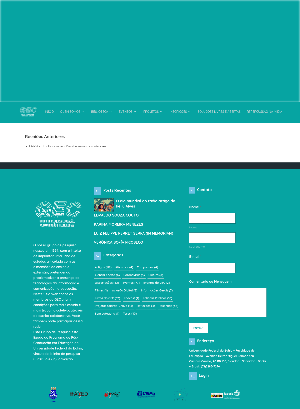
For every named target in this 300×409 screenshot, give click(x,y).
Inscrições (180, 112)
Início (47, 112)
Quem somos (70, 112)
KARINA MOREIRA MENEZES (118, 224)
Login (204, 378)
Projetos (152, 112)
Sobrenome (197, 248)
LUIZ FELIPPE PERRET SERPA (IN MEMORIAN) (133, 233)
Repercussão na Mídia (266, 112)
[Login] (193, 379)
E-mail (195, 258)
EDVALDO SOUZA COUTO (116, 215)
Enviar (198, 329)
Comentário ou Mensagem (210, 283)
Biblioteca (101, 112)
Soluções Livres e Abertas (220, 112)
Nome (193, 229)
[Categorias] (97, 256)
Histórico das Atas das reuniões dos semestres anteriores (67, 146)
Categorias (113, 255)
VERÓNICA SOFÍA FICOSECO (118, 242)
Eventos (127, 112)
